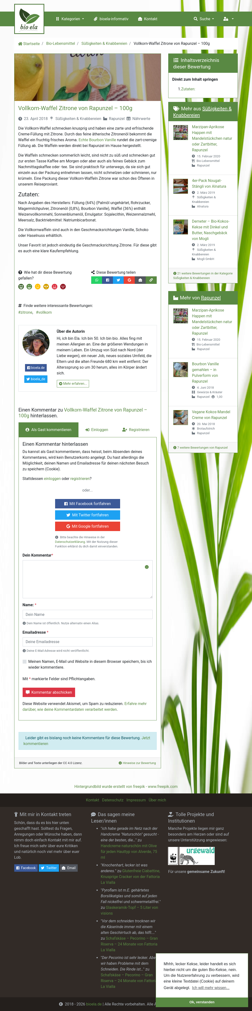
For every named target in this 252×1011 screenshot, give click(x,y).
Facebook (26, 868)
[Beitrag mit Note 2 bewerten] (29, 287)
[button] (228, 19)
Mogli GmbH (205, 259)
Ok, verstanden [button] (201, 1002)
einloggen (52, 478)
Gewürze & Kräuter (209, 392)
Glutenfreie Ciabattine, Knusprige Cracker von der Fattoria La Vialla (130, 877)
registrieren (80, 478)
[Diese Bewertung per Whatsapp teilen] (96, 280)
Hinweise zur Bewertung (137, 763)
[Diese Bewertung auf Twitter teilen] (118, 280)
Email (69, 868)
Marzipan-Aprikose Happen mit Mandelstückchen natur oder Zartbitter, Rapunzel (212, 138)
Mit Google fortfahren (87, 526)
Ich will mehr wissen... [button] (211, 988)
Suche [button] (202, 19)
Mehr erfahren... (73, 383)
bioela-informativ (111, 19)
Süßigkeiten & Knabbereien (104, 43)
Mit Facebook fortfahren (87, 504)
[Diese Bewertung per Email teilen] (140, 280)
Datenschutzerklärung (70, 542)
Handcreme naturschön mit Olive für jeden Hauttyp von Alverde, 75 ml (129, 852)
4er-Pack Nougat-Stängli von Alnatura (209, 183)
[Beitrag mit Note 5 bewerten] (54, 287)
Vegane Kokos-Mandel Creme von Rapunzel (211, 415)
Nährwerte (141, 118)
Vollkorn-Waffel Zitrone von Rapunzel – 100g (75, 108)
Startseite (31, 43)
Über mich (157, 800)
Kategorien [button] (68, 19)
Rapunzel (117, 118)
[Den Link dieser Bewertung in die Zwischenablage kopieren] (151, 280)
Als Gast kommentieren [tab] (48, 430)
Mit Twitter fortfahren (87, 515)
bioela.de (36, 367)
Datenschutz (112, 800)
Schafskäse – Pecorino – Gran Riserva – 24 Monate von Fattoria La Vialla (129, 944)
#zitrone (25, 312)
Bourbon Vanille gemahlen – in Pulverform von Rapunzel (205, 373)
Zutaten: (188, 89)
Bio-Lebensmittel (60, 43)
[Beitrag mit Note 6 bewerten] (62, 287)
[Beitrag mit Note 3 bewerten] (37, 287)
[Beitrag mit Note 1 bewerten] (21, 287)
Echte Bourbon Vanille (97, 140)
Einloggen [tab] (96, 430)
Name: (28, 605)
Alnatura (202, 206)
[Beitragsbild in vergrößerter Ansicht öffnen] (87, 77)
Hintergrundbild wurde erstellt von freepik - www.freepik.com (126, 786)
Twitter (49, 868)
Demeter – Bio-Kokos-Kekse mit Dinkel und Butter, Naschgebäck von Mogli (210, 230)
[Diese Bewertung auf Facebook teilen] (107, 280)
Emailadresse (34, 632)
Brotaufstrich (206, 428)
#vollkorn (44, 312)
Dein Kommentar (37, 555)
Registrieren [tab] (135, 430)
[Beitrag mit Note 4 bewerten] (45, 287)
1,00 (219, 397)
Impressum (136, 800)
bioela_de (35, 379)
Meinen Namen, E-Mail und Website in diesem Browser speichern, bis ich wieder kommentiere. (90, 664)
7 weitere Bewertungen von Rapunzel (200, 447)
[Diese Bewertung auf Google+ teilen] (129, 280)
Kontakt (147, 19)
